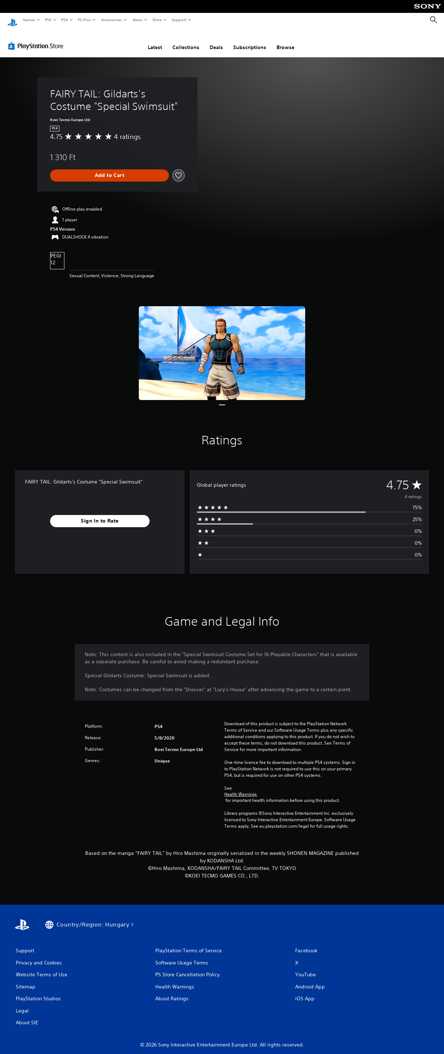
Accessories (111, 19)
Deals (216, 40)
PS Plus (84, 19)
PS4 (64, 19)
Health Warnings (240, 787)
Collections (185, 40)
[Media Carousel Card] (222, 346)
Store (157, 19)
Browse (285, 40)
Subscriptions (249, 40)
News (137, 19)
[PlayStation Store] (37, 39)
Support (178, 19)
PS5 (48, 19)
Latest (155, 40)
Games (29, 19)
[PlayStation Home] (12, 20)
